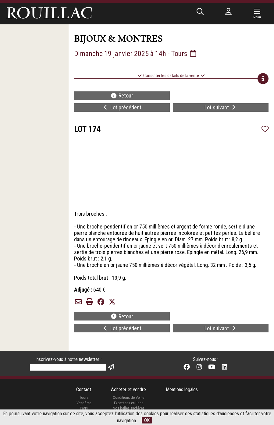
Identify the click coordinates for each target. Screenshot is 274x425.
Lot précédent (121, 107)
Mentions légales (182, 390)
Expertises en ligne (128, 403)
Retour (121, 96)
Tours (83, 398)
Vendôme (84, 403)
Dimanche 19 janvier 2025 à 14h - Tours (136, 53)
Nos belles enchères (128, 408)
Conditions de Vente (128, 398)
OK (147, 420)
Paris (84, 408)
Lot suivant (221, 107)
